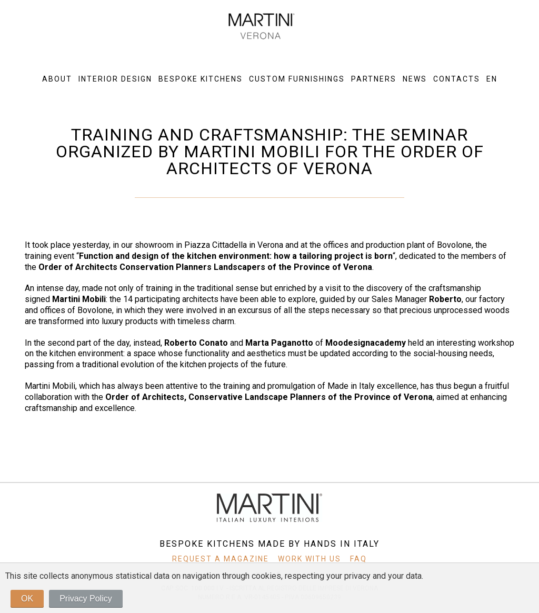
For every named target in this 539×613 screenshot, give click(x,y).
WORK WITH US (309, 559)
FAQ (354, 559)
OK (27, 598)
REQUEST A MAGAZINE (224, 559)
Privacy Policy (85, 598)
